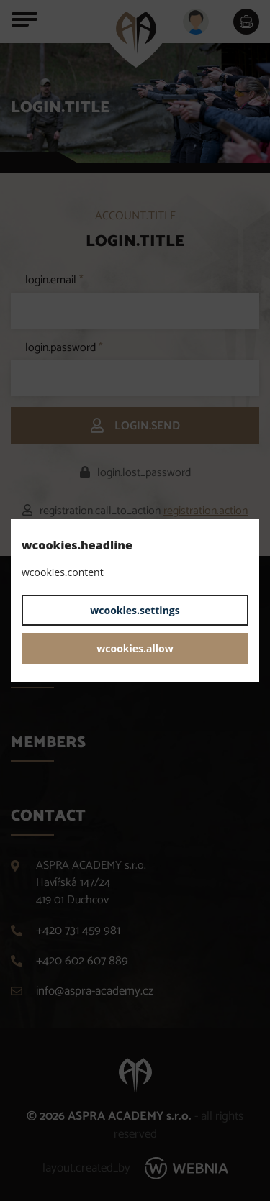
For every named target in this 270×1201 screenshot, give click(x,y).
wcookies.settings (134, 610)
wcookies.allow (134, 648)
